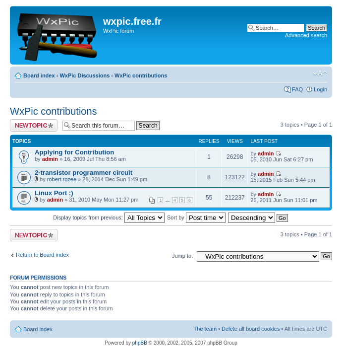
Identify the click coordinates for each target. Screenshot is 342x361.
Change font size (320, 73)
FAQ (297, 89)
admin (50, 159)
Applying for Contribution (74, 152)
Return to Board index (42, 255)
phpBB (139, 343)
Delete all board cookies (251, 329)
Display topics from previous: (109, 217)
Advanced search (306, 35)
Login (320, 89)
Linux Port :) (54, 193)
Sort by (196, 217)
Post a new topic (33, 125)
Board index (39, 75)
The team (205, 329)
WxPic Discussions (84, 75)
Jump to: (182, 256)
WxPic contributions (140, 75)
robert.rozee (61, 179)
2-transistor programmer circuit (83, 172)
